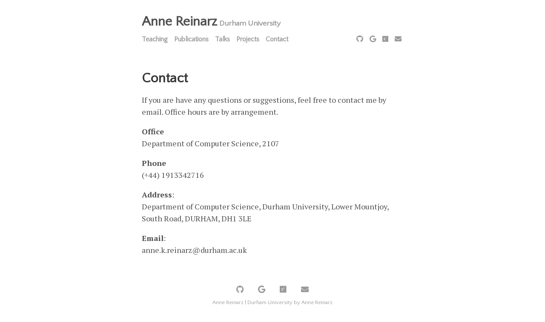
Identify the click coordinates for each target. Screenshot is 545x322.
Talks (222, 39)
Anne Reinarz (179, 21)
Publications (191, 39)
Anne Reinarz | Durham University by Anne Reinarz (272, 302)
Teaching (155, 39)
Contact (277, 39)
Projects (247, 39)
